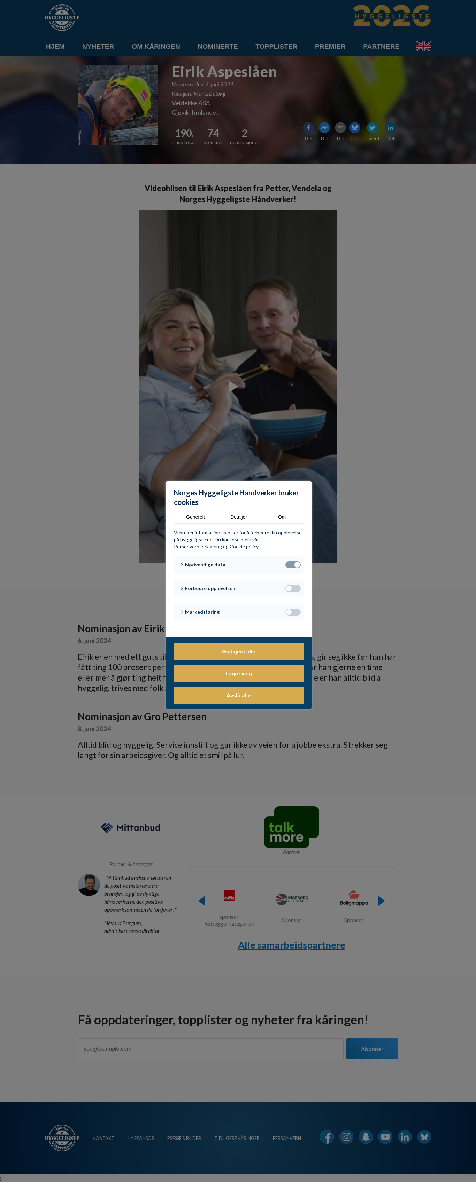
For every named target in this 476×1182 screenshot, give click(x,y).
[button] (239, 564)
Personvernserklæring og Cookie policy (216, 546)
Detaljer (238, 517)
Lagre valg (239, 673)
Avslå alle (239, 695)
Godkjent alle (238, 652)
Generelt (195, 517)
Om (282, 517)
